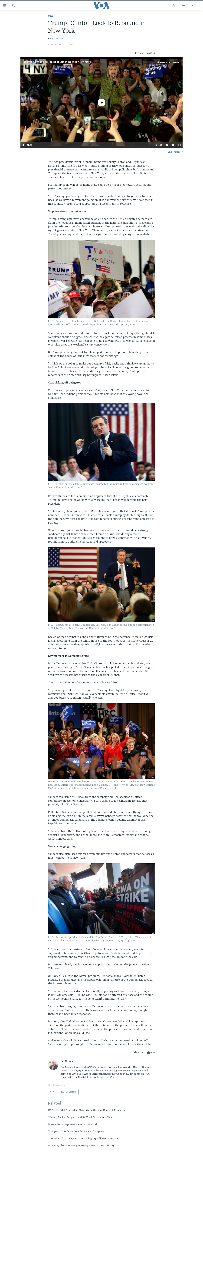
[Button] (138, 53)
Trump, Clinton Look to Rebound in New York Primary (57, 62)
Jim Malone (57, 38)
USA (50, 16)
